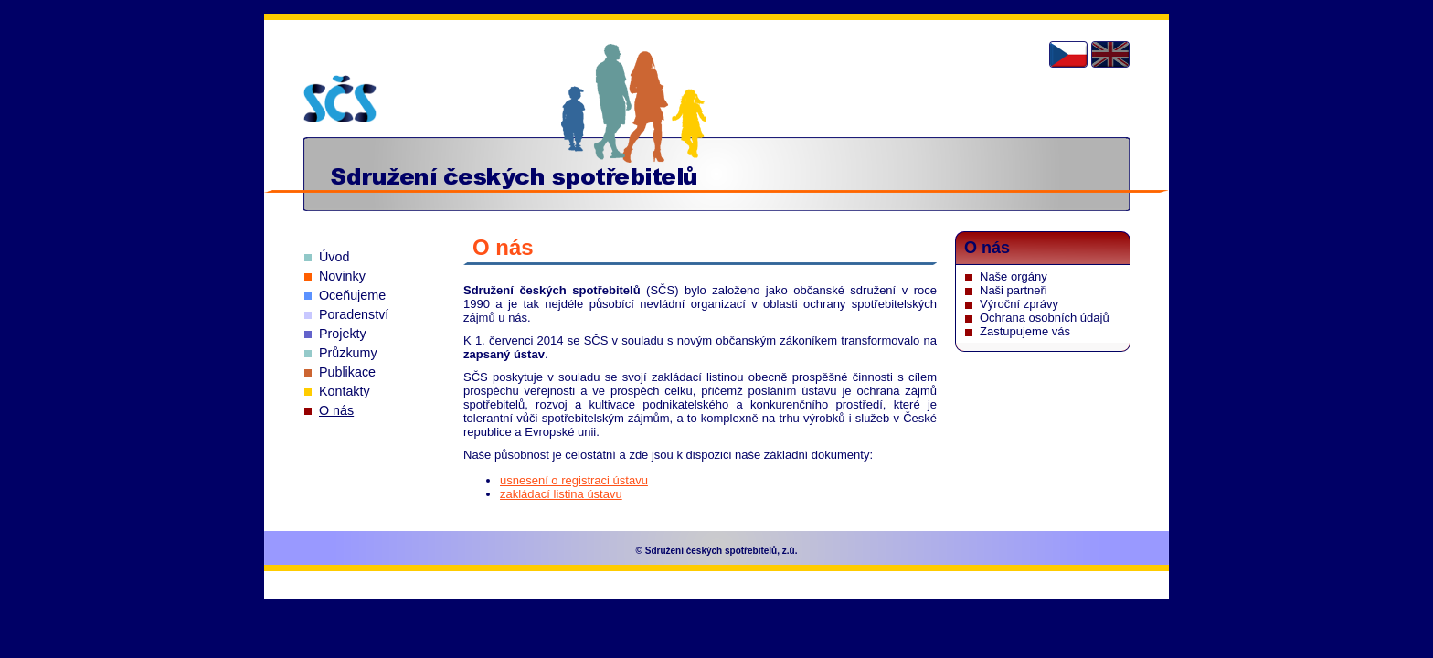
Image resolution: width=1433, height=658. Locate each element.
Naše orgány (1013, 276)
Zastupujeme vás (1025, 331)
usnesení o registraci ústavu (574, 480)
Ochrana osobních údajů (1044, 317)
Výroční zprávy (1019, 304)
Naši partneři (1013, 290)
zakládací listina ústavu (561, 494)
